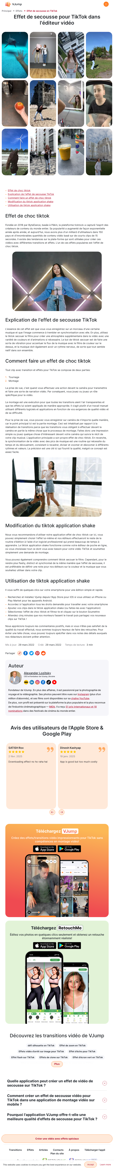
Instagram (83, 694)
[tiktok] (48, 682)
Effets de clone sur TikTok (53, 1057)
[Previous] (52, 812)
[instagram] (37, 682)
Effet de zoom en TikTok (73, 1045)
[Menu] (106, 4)
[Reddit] (43, 653)
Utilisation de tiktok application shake (29, 205)
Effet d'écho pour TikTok (82, 1051)
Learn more (105, 1164)
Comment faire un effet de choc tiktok (29, 197)
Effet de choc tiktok (19, 190)
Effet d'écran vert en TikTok (88, 1057)
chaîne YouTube (80, 698)
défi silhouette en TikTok (41, 1045)
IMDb (52, 706)
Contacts (58, 1149)
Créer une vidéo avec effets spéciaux (57, 1138)
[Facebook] (25, 653)
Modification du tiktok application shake (30, 201)
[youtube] (54, 682)
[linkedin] (32, 682)
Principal (6, 10)
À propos (74, 1149)
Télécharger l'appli (94, 1149)
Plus (57, 1064)
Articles (43, 1149)
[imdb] (26, 682)
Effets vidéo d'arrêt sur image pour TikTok (41, 1051)
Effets (19, 10)
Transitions (15, 1149)
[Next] (61, 812)
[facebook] (43, 682)
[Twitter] (31, 653)
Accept (90, 1164)
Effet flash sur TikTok (22, 1057)
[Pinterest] (37, 653)
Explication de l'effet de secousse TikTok (31, 194)
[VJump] (13, 4)
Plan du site (57, 1153)
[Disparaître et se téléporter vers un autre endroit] (42, 885)
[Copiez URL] (19, 653)
